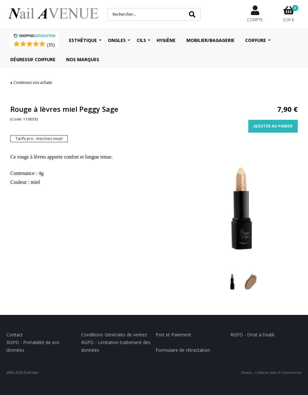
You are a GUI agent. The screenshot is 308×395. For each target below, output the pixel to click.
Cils (141, 40)
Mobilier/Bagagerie (210, 40)
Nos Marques (82, 59)
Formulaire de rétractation (183, 350)
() (51, 45)
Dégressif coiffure (33, 59)
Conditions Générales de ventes (114, 335)
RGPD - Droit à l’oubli (252, 335)
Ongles (117, 40)
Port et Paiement (173, 335)
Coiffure (255, 40)
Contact (14, 335)
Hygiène (166, 40)
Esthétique (83, 40)
